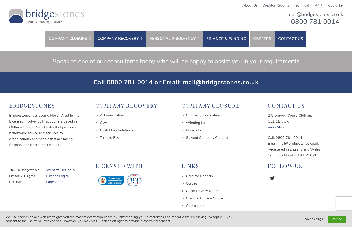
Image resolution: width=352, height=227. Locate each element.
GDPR (318, 5)
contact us (290, 39)
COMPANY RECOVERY (118, 39)
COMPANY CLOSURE (68, 39)
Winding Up (196, 123)
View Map (276, 127)
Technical (301, 5)
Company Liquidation (203, 115)
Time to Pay (109, 138)
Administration (112, 115)
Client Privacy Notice (202, 191)
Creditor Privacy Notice (204, 198)
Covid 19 (335, 5)
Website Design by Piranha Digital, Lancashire (61, 176)
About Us (250, 5)
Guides (191, 183)
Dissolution (195, 130)
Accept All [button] (337, 219)
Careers (262, 39)
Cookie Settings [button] (313, 219)
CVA (103, 123)
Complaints (195, 206)
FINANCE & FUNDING (226, 39)
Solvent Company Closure (207, 138)
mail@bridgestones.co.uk (315, 14)
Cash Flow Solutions (116, 130)
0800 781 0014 (315, 22)
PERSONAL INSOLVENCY (173, 39)
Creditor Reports (275, 5)
